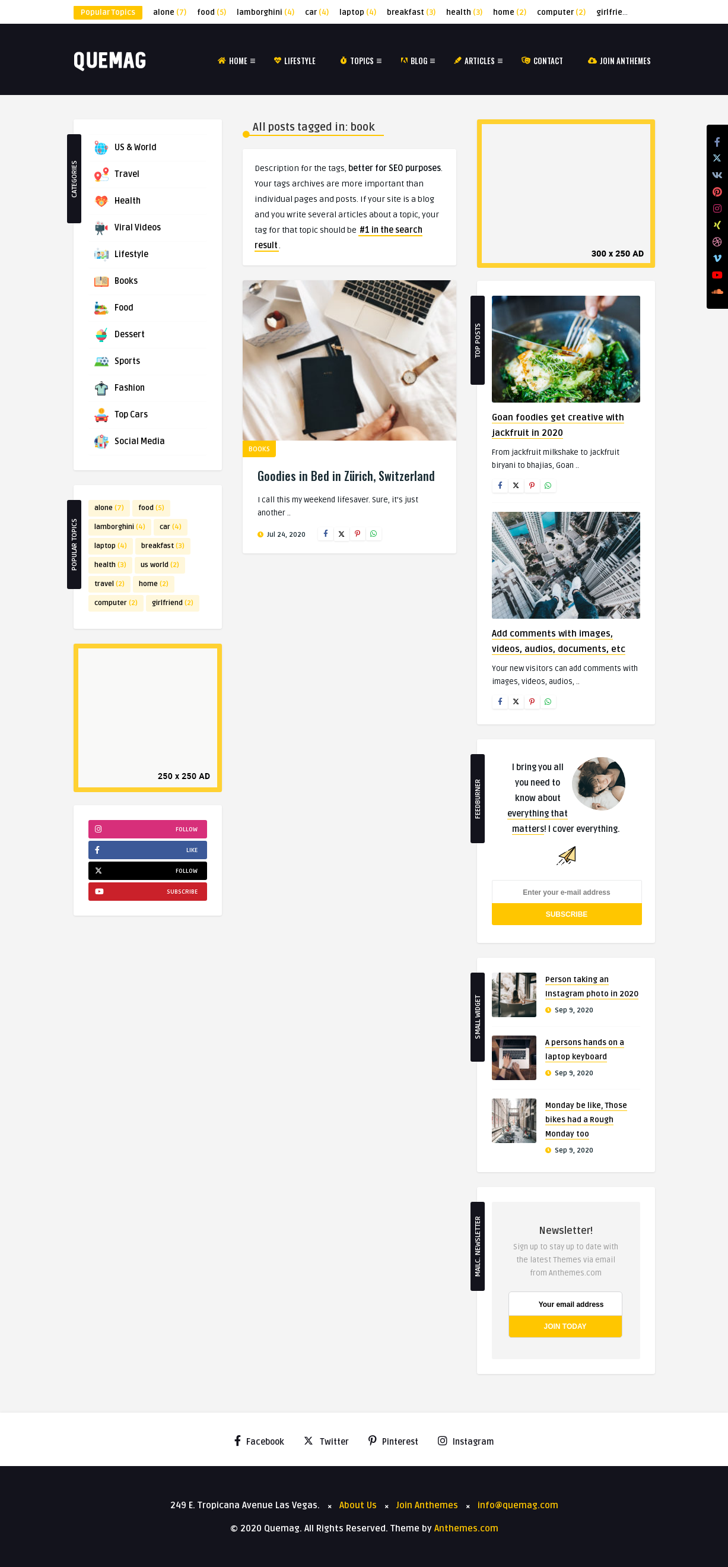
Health (117, 201)
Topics (357, 61)
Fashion (119, 388)
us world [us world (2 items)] (160, 565)
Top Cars (121, 415)
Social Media (129, 442)
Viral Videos (127, 228)
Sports (117, 361)
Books (116, 281)
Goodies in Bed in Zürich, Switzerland (346, 476)
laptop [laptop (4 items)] (357, 12)
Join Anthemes (619, 61)
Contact (542, 61)
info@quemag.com (518, 1505)
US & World (125, 148)
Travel (116, 174)
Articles (474, 61)
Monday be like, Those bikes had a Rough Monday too (586, 1120)
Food (113, 308)
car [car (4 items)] (317, 12)
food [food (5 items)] (211, 12)
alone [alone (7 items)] (169, 12)
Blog (413, 61)
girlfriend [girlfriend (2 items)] (620, 12)
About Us (358, 1505)
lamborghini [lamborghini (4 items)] (265, 12)
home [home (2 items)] (509, 12)
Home (232, 61)
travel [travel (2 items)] (109, 584)
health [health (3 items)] (464, 12)
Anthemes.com (466, 1528)
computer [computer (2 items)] (561, 12)
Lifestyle (295, 61)
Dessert (119, 335)
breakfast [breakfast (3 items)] (411, 12)
